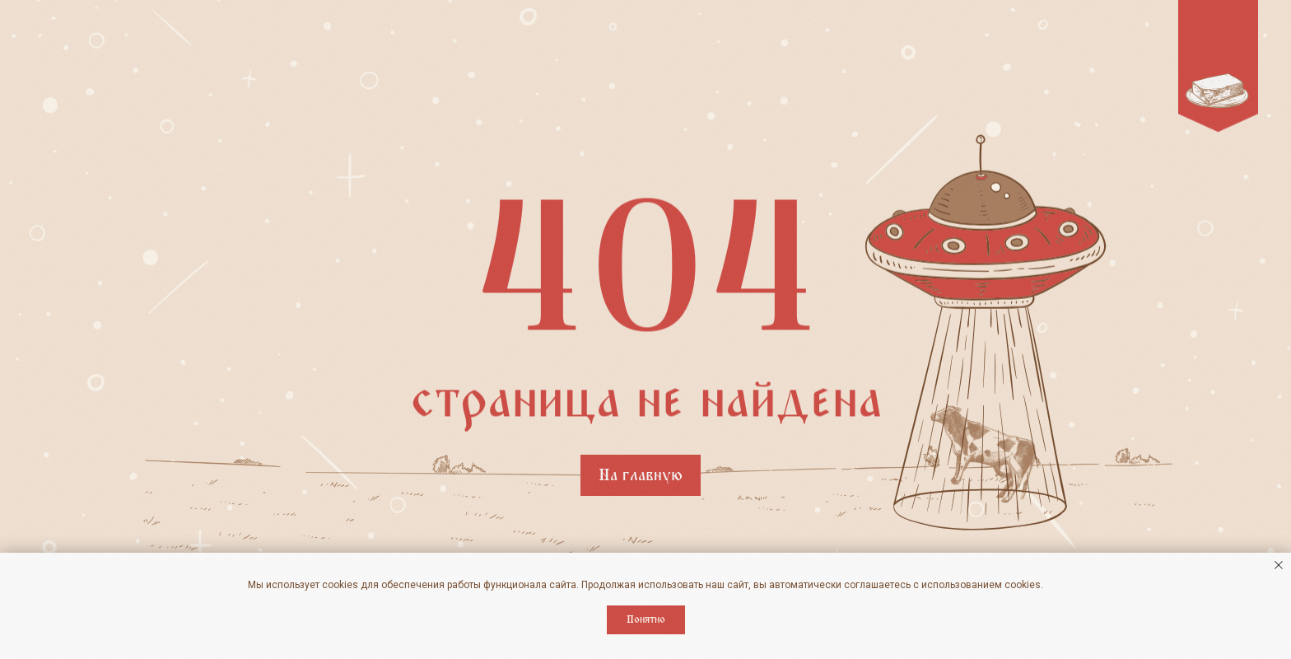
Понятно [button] (646, 620)
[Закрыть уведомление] (1278, 565)
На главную (641, 475)
